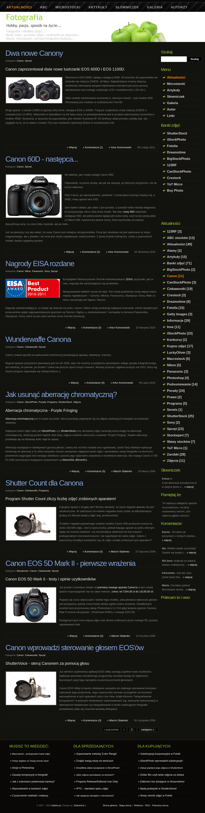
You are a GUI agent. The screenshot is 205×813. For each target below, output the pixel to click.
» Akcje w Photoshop (22, 767)
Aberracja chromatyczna (19, 418)
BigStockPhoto (178, 158)
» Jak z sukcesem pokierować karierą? (32, 781)
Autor (171, 109)
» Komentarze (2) (93, 147)
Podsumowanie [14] (182, 384)
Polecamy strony (160, 805)
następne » (147, 729)
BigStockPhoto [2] (181, 269)
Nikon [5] (174, 365)
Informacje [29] (178, 320)
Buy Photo (175, 190)
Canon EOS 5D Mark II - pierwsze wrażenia (70, 563)
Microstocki (67, 7)
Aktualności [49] (179, 244)
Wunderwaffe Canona (38, 339)
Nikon (28, 271)
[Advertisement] (78, 43)
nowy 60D (129, 211)
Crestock (174, 178)
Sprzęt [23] (175, 429)
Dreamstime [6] (178, 301)
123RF (172, 165)
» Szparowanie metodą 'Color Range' (95, 753)
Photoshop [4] (178, 378)
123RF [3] (174, 231)
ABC (43, 7)
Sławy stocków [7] (181, 441)
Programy (52, 402)
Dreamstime (176, 152)
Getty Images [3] (179, 314)
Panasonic (37, 271)
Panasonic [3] (177, 371)
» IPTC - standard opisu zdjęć (91, 788)
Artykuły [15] (177, 257)
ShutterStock (177, 133)
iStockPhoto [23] (180, 333)
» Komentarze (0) (91, 327)
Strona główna (110, 805)
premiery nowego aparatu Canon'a (117, 587)
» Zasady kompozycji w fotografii (29, 774)
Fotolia (172, 146)
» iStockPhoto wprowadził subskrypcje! (160, 760)
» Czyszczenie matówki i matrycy (29, 795)
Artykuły (98, 7)
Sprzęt (28, 60)
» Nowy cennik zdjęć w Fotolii (155, 795)
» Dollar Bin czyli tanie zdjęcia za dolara (161, 774)
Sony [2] (173, 422)
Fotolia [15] (175, 307)
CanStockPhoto (179, 171)
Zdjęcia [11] (176, 460)
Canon (20, 60)
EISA (130, 279)
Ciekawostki (31, 346)
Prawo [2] (174, 397)
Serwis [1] (174, 409)
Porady (42, 402)
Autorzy (179, 7)
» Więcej (72, 147)
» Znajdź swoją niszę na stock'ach (93, 760)
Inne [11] (173, 327)
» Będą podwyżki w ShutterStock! (157, 788)
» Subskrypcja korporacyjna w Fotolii (159, 753)
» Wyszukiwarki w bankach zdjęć (29, 788)
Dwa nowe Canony (34, 53)
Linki (171, 115)
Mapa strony (125, 805)
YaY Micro (174, 184)
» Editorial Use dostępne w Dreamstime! (161, 781)
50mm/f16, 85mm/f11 (74, 459)
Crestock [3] (176, 295)
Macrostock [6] (178, 358)
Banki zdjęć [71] (179, 263)
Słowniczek (127, 7)
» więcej (189, 486)
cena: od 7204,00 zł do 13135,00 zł (132, 591)
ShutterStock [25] (180, 416)
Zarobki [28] (176, 454)
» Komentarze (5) (90, 251)
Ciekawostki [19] (179, 289)
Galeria (155, 7)
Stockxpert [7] (178, 435)
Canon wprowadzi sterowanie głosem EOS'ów (74, 647)
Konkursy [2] (177, 339)
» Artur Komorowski (120, 147)
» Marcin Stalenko (121, 471)
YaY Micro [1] (177, 448)
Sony (47, 271)
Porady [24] (176, 390)
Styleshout (79, 805)
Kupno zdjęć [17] (180, 346)
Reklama (138, 805)
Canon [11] (175, 276)
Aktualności (19, 7)
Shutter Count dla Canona (44, 483)
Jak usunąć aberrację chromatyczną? (61, 394)
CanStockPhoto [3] (181, 282)
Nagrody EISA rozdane (39, 263)
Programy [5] (177, 403)
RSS (147, 805)
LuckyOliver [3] (178, 352)
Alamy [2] (174, 250)
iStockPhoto (176, 139)
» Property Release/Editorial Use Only (96, 781)
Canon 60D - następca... (41, 159)
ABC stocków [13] (181, 238)
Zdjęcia (77, 402)
